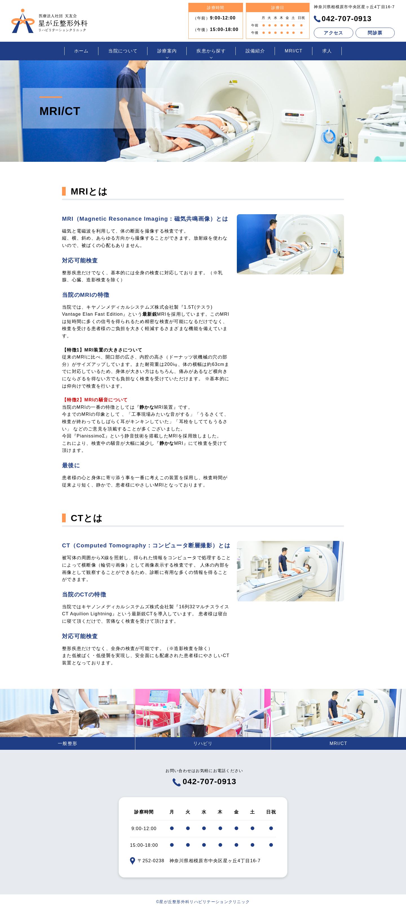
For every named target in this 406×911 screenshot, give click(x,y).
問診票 (375, 32)
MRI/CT (294, 50)
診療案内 (167, 50)
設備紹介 (255, 50)
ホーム (81, 50)
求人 (327, 50)
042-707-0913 (343, 18)
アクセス (333, 32)
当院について (123, 50)
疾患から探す (211, 50)
